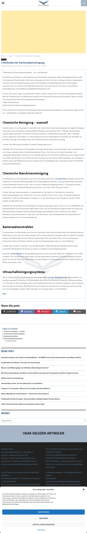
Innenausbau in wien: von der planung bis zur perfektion (21, 383)
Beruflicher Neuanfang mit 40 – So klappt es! (17, 452)
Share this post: (11, 341)
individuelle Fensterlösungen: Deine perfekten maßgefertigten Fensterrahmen (30, 399)
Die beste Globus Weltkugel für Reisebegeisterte (63, 481)
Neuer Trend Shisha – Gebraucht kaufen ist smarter (64, 461)
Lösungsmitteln (60, 179)
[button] (83, 489)
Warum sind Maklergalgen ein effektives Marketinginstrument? (25, 368)
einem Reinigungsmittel (58, 277)
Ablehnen (43, 518)
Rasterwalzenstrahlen (11, 336)
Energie (4, 59)
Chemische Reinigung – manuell (14, 331)
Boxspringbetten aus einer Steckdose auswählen (63, 485)
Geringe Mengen (16, 254)
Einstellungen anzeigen (43, 525)
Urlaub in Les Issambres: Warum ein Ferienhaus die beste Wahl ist (25, 388)
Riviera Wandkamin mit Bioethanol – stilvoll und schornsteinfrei (25, 394)
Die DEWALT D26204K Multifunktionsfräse (61, 458)
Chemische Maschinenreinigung (14, 334)
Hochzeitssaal (51, 478)
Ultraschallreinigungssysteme (13, 338)
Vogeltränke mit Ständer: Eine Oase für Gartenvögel (20, 363)
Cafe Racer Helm (7, 449)
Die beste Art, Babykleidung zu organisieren (61, 455)
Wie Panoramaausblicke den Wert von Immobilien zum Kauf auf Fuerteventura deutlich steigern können (39, 373)
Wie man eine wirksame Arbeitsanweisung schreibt (19, 464)
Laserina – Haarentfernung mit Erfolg (14, 455)
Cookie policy (41, 530)
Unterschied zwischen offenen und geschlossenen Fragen (23, 404)
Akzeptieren (43, 512)
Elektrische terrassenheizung (12, 378)
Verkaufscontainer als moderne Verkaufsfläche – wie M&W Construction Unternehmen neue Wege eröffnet (41, 357)
